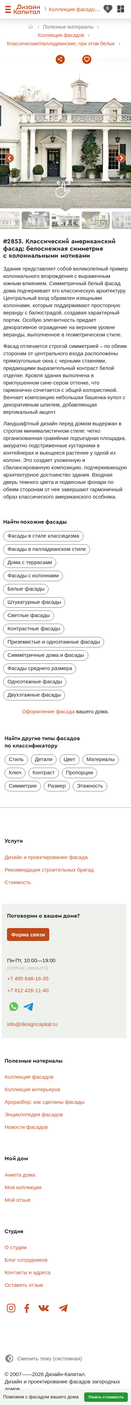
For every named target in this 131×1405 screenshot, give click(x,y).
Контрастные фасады (33, 628)
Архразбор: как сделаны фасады (45, 1102)
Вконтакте (44, 1308)
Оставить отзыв (24, 1285)
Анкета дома (20, 1175)
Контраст (43, 772)
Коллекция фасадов (74, 9)
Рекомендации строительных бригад (49, 870)
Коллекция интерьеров (32, 1089)
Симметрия (22, 786)
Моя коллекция (23, 1187)
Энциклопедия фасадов (34, 1114)
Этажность (90, 786)
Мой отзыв (17, 1200)
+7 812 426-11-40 (28, 990)
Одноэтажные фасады (34, 681)
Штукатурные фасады (34, 602)
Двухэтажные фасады (34, 695)
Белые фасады (25, 589)
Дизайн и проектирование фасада (46, 857)
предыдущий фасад (10, 158)
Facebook (27, 1308)
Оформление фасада (48, 711)
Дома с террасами (29, 562)
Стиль (16, 759)
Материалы (101, 759)
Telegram (63, 1308)
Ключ (15, 772)
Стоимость (18, 882)
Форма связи (28, 934)
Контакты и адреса (27, 1272)
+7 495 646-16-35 (28, 978)
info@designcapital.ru (32, 1024)
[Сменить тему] (43, 1358)
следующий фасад (122, 158)
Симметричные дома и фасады (45, 655)
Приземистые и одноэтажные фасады (53, 642)
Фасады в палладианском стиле (46, 549)
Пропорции (79, 772)
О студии (16, 1247)
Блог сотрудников (26, 1260)
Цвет (69, 759)
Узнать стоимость (106, 1397)
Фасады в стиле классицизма (43, 536)
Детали (43, 759)
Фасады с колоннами (33, 575)
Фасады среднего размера (39, 668)
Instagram (12, 1308)
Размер (57, 786)
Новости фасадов (26, 1127)
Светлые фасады (28, 615)
